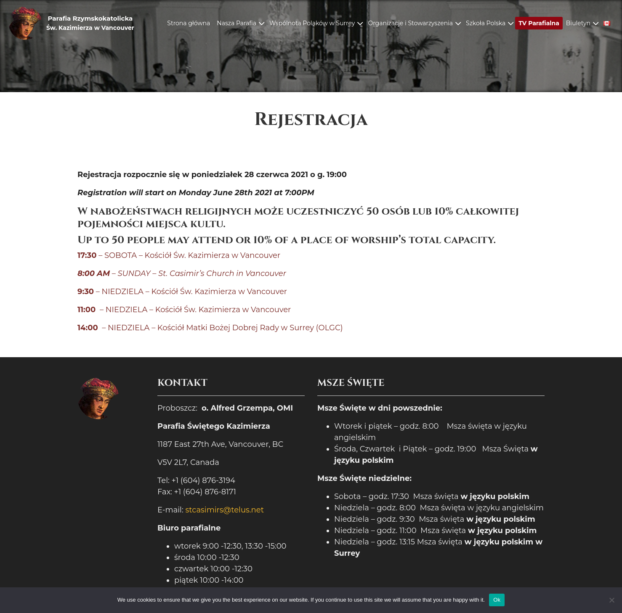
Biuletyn (578, 23)
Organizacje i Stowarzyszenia (410, 23)
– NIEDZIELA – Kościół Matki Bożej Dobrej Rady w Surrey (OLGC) (210, 327)
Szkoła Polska (485, 23)
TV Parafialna (538, 23)
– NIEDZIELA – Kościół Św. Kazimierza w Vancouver (182, 291)
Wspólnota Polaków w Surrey (312, 23)
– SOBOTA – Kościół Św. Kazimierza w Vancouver (178, 255)
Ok (496, 600)
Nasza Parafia (236, 23)
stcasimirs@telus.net (225, 510)
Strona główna (188, 23)
